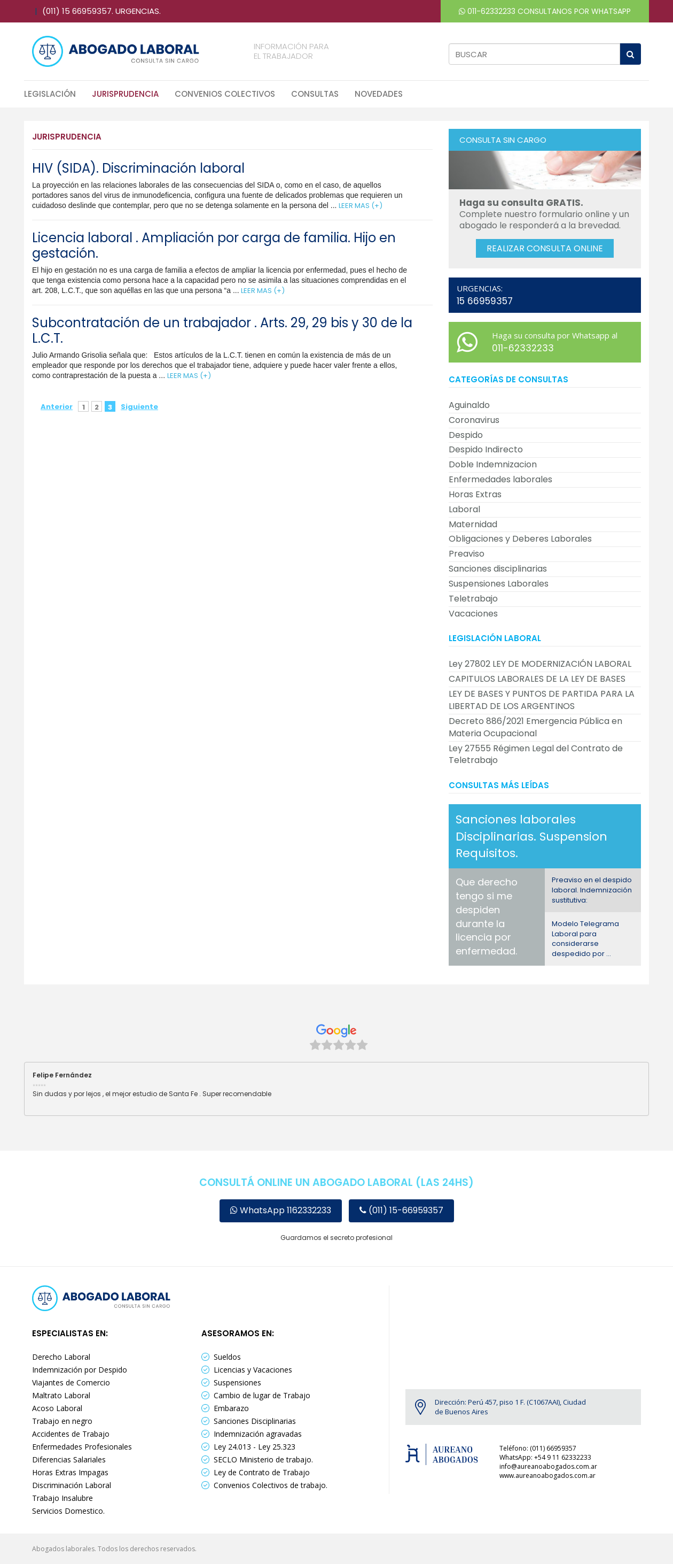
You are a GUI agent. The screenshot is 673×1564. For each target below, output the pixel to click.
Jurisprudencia (125, 93)
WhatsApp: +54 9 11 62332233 (545, 1457)
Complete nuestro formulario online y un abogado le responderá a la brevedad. (544, 214)
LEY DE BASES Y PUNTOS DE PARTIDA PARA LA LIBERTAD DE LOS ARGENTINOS (542, 700)
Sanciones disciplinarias (498, 569)
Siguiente (133, 407)
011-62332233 (487, 11)
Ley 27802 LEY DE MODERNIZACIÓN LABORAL (540, 664)
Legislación (50, 93)
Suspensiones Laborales (499, 583)
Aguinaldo (469, 405)
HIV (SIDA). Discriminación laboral (138, 168)
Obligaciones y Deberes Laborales (520, 539)
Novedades (379, 93)
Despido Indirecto (486, 449)
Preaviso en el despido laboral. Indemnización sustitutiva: (592, 890)
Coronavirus (474, 420)
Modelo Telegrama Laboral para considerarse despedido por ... (585, 939)
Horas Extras (475, 494)
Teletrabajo (473, 598)
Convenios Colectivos (225, 93)
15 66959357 (485, 301)
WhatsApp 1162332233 (280, 1210)
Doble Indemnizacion (493, 464)
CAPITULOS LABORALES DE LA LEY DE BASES (537, 679)
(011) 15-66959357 (401, 1210)
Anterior (57, 407)
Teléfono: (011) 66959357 (537, 1448)
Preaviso (466, 554)
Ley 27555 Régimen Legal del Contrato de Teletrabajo (536, 754)
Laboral (464, 509)
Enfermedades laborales (500, 479)
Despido (466, 435)
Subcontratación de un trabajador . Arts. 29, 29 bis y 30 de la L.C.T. (222, 330)
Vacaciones (473, 613)
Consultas (315, 93)
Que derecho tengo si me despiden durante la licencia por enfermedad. (487, 916)
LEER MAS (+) (360, 206)
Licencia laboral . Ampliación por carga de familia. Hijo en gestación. (214, 245)
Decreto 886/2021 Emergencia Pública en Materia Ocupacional (535, 727)
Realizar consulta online (545, 248)
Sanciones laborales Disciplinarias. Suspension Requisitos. (531, 836)
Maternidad (473, 524)
